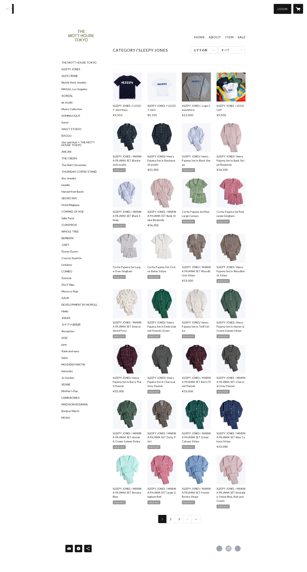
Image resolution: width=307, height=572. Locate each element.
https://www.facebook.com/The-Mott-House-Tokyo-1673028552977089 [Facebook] (219, 548)
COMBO (66, 271)
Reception (67, 331)
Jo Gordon (67, 377)
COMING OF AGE (72, 211)
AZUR (65, 298)
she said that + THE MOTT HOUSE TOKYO (78, 143)
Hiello (64, 311)
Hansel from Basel (72, 191)
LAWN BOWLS (70, 397)
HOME (199, 37)
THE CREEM (69, 158)
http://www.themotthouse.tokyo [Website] (238, 548)
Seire (64, 357)
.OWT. (65, 244)
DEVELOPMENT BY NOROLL (79, 304)
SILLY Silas (67, 284)
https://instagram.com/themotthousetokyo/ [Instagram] (228, 548)
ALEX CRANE (69, 76)
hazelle (65, 185)
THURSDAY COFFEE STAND (79, 171)
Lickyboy (66, 264)
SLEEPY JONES (70, 69)
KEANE (65, 384)
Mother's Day (69, 391)
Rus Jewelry (68, 178)
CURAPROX (69, 225)
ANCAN (66, 151)
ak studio (67, 102)
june (64, 344)
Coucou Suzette (71, 258)
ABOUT (215, 37)
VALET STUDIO (71, 129)
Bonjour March (70, 411)
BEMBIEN (67, 238)
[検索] (9, 9)
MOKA (65, 417)
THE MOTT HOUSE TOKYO (79, 62)
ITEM (229, 37)
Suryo (65, 122)
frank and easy (70, 351)
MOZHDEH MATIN (73, 364)
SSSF (64, 338)
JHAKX (65, 318)
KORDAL (67, 95)
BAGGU (66, 135)
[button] (282, 9)
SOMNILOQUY (70, 115)
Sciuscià (66, 278)
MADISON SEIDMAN (74, 404)
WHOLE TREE (70, 231)
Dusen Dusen (69, 251)
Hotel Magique (70, 205)
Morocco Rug (69, 291)
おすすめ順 (200, 50)
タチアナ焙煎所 (71, 324)
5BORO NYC (69, 198)
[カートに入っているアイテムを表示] (298, 9)
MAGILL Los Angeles (74, 89)
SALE (242, 37)
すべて (225, 50)
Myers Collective (71, 109)
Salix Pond (67, 218)
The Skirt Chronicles (74, 165)
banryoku (67, 371)
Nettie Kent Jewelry (73, 82)
